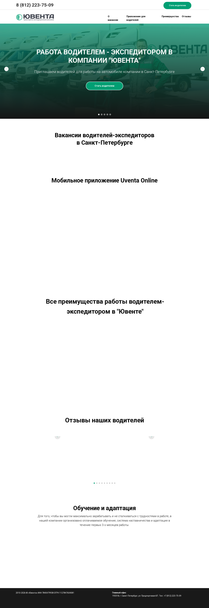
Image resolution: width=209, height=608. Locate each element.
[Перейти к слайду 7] (109, 483)
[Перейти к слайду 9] (114, 483)
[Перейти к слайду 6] (107, 483)
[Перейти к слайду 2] (101, 114)
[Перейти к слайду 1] (99, 114)
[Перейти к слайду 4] (107, 114)
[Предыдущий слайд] (6, 69)
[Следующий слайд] (202, 69)
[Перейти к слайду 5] (110, 114)
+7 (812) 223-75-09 (172, 596)
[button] (177, 5)
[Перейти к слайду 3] (104, 114)
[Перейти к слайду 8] (112, 483)
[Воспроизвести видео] (104, 458)
